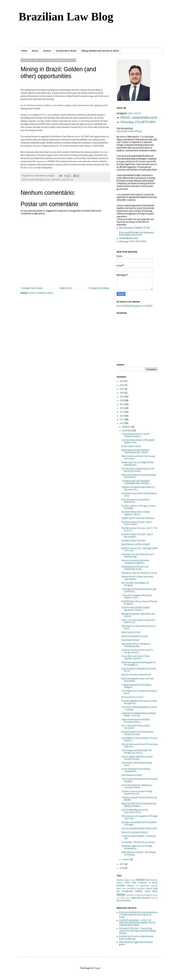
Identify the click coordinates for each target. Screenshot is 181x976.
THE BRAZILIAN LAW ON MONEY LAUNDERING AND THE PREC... (136, 482)
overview (30, 167)
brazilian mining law (36, 180)
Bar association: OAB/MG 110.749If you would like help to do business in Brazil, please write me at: (136, 231)
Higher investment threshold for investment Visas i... (136, 720)
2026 (122, 381)
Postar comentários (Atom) (40, 293)
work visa (126, 900)
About (35, 50)
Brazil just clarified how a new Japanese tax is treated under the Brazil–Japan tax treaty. (138, 914)
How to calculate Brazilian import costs (139, 828)
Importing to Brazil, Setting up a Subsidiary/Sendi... (136, 645)
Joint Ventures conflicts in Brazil (136, 544)
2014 (122, 416)
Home (24, 50)
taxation (146, 898)
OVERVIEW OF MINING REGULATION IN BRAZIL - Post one (139, 714)
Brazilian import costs (126, 880)
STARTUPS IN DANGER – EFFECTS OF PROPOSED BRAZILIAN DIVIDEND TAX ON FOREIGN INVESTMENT (137, 922)
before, (44, 114)
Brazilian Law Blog (66, 16)
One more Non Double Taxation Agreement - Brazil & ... (136, 608)
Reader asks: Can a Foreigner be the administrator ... (138, 463)
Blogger (97, 968)
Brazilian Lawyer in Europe (133, 540)
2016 (122, 408)
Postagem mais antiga (99, 288)
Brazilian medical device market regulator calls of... (136, 513)
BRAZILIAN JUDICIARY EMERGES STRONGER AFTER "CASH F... (135, 451)
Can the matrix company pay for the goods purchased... (138, 470)
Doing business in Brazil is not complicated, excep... (135, 568)
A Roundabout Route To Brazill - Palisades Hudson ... (136, 435)
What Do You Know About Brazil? (136, 675)
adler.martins (134, 113)
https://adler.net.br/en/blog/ (129, 131)
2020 (122, 393)
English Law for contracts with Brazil (138, 518)
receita (127, 898)
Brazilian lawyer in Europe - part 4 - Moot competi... (137, 523)
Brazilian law (142, 879)
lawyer (121, 894)
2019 (122, 397)
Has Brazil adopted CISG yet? (135, 636)
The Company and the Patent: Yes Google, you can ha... (137, 751)
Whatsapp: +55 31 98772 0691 (133, 241)
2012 (122, 423)
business (141, 888)
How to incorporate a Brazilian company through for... (135, 561)
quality (155, 895)
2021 (122, 389)
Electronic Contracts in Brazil (135, 832)
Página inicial (66, 288)
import (138, 891)
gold (64, 180)
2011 (122, 864)
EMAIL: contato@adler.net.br (138, 117)
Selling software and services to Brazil (100, 50)
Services (47, 50)
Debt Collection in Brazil (144, 883)
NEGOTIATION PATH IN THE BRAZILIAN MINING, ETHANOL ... (139, 805)
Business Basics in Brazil (132, 697)
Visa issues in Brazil (130, 640)
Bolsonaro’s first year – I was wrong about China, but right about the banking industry (137, 930)
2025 (122, 385)
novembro (127, 430)
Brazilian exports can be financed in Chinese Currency (137, 733)
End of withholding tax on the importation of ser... (135, 811)
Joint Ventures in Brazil (132, 775)
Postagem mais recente (31, 288)
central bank (151, 888)
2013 (122, 419)
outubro (126, 859)
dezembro (127, 427)
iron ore (69, 180)
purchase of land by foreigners (139, 895)
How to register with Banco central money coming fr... (137, 758)
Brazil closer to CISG (131, 632)
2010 (122, 868)
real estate (120, 898)
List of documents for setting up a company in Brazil (137, 786)
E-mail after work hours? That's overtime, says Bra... (136, 657)
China (127, 883)
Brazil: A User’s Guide (131, 446)
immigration (127, 891)
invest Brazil (151, 891)
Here (102, 152)
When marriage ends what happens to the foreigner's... (139, 663)
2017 (122, 404)
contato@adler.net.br (128, 238)
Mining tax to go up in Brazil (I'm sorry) (139, 573)
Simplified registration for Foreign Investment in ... (137, 847)
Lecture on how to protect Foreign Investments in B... (137, 792)
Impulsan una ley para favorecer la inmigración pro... (137, 651)
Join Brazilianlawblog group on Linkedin (134, 306)
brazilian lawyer (125, 885)
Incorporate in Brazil (66, 50)
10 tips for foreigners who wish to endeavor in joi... (137, 596)
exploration (56, 180)
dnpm (47, 180)
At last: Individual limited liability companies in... (136, 770)
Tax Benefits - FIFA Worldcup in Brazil (138, 842)
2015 (122, 412)
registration (136, 898)
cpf (118, 891)
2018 (122, 400)
